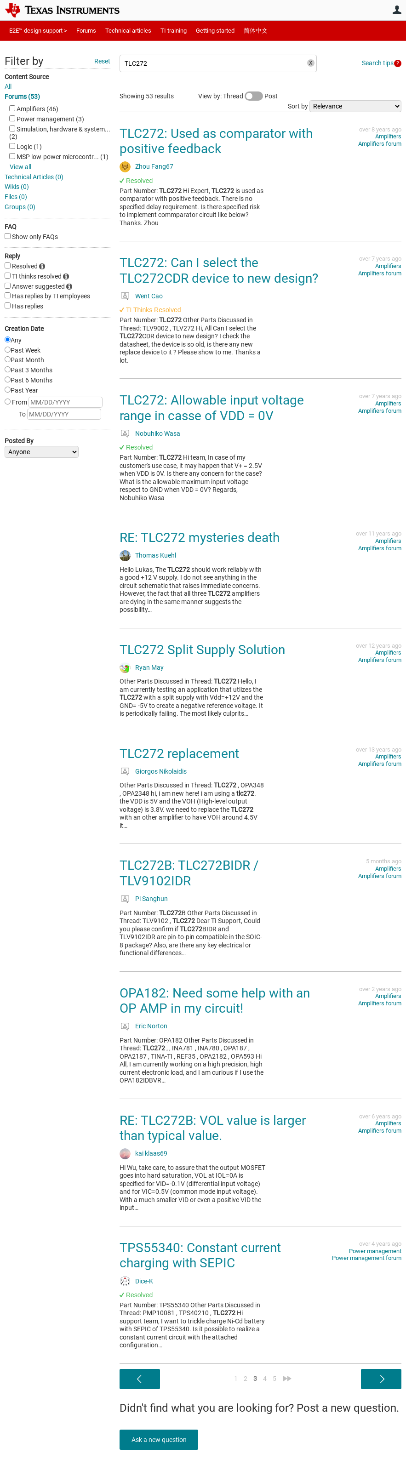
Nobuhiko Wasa (157, 433)
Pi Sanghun (151, 898)
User (396, 9)
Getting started (215, 30)
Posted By (19, 441)
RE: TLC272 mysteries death (200, 537)
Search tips (378, 63)
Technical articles (128, 30)
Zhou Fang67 (154, 166)
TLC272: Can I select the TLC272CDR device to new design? (219, 270)
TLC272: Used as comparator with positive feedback (216, 141)
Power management (375, 1251)
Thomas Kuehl (155, 555)
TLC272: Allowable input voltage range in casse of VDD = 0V (212, 408)
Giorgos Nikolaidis (161, 771)
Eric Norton (151, 1026)
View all (20, 167)
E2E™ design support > (38, 30)
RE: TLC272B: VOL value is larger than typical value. (213, 1128)
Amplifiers (388, 136)
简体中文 (256, 30)
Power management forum (366, 1257)
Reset (102, 61)
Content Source (27, 76)
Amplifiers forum (379, 143)
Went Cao (149, 296)
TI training (173, 30)
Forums (86, 30)
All (8, 86)
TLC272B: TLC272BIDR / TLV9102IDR (189, 873)
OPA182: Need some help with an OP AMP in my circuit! (215, 1001)
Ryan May (149, 667)
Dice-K (144, 1281)
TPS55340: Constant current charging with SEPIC (200, 1255)
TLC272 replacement (179, 753)
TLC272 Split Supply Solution (202, 649)
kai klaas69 (151, 1153)
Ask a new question (161, 1439)
